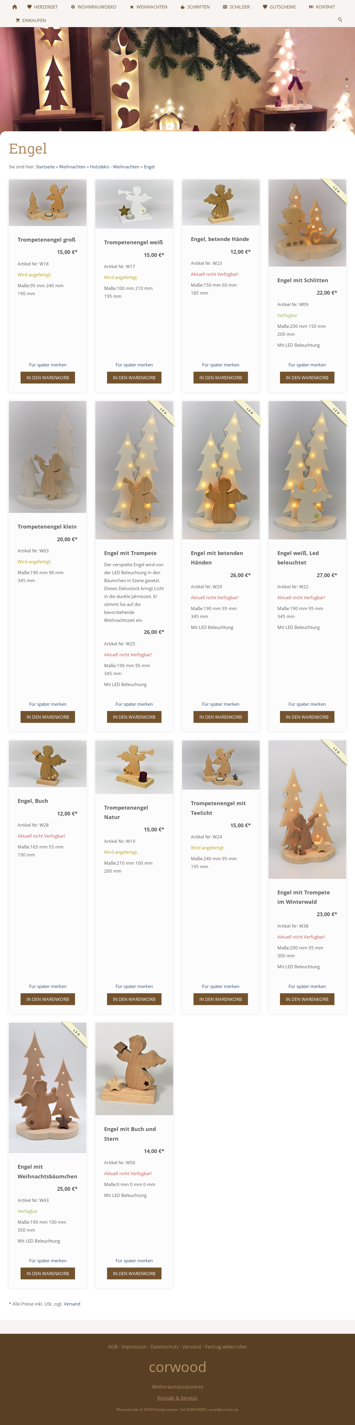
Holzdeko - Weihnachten (114, 167)
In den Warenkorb (47, 378)
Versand (72, 1304)
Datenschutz (165, 1346)
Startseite (45, 167)
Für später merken (47, 365)
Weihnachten (72, 167)
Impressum (134, 1346)
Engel (149, 167)
